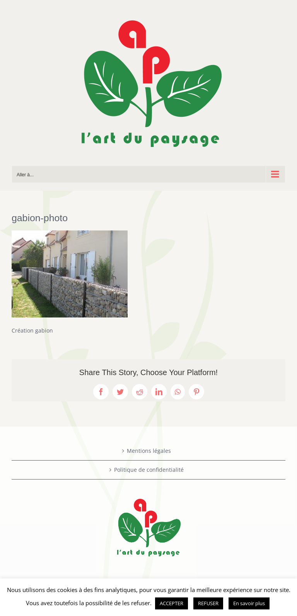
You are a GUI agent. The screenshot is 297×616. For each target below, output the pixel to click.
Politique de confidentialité (149, 469)
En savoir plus (249, 603)
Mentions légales (149, 450)
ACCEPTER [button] (171, 603)
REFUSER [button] (208, 603)
